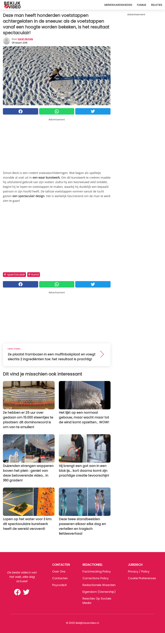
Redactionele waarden (99, 585)
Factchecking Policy (96, 571)
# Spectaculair (14, 274)
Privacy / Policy (139, 571)
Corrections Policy (95, 578)
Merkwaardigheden (118, 5)
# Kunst (33, 274)
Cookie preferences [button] (142, 578)
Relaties (156, 5)
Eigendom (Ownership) (99, 592)
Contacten (60, 578)
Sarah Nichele (25, 39)
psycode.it (59, 585)
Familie (141, 5)
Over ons (58, 571)
